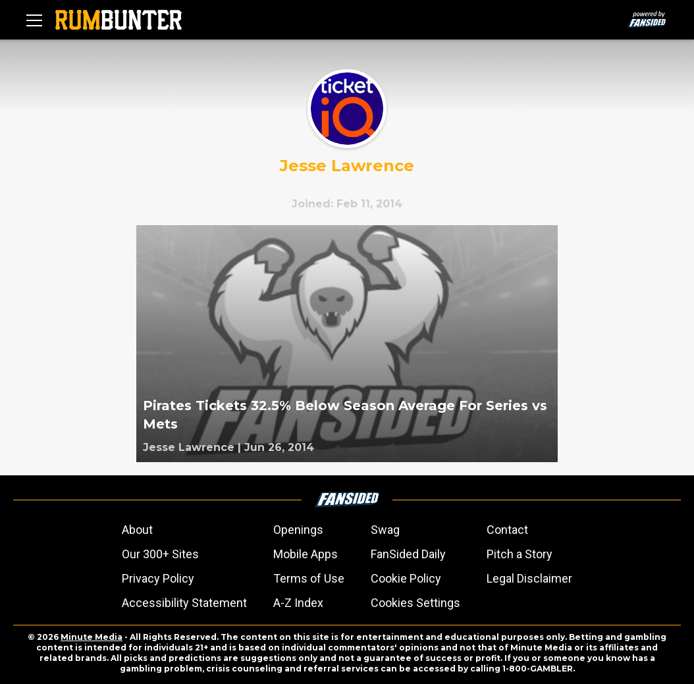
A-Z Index (298, 603)
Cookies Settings (415, 603)
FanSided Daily (408, 554)
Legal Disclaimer (529, 578)
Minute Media (91, 637)
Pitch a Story (519, 554)
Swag (385, 530)
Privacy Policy (158, 578)
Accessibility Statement (184, 603)
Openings (298, 530)
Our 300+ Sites (160, 554)
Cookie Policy (406, 578)
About (137, 530)
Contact (507, 530)
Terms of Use (308, 578)
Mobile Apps (305, 554)
